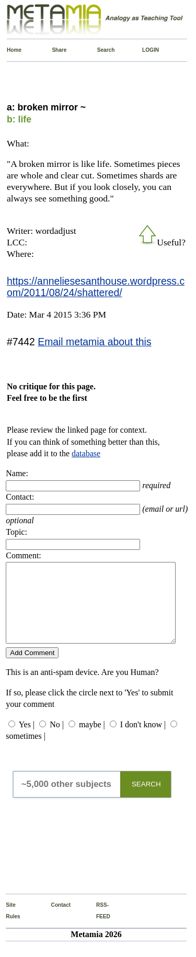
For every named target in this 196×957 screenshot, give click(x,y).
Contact (53, 921)
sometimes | (25, 751)
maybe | (92, 740)
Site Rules (8, 926)
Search (99, 50)
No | (57, 740)
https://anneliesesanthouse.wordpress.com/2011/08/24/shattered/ (96, 286)
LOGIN (144, 50)
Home (9, 50)
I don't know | (143, 740)
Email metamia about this (94, 341)
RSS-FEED (98, 926)
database (86, 453)
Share (54, 50)
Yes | (26, 740)
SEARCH (146, 800)
